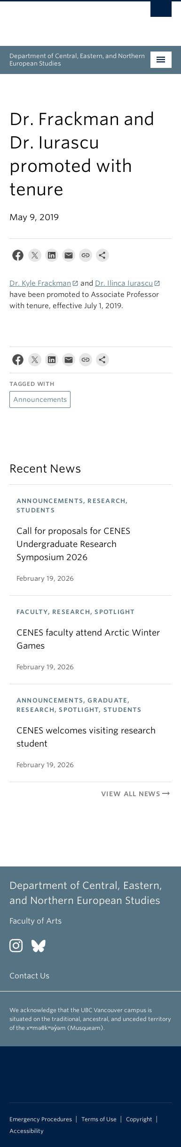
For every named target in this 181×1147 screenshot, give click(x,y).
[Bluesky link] (42, 948)
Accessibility (26, 1131)
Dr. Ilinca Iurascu (124, 283)
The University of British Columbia (66, 19)
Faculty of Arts (35, 921)
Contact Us (29, 975)
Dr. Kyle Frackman (40, 283)
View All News (136, 794)
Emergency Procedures (40, 1119)
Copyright (139, 1119)
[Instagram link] (19, 948)
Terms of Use (99, 1119)
